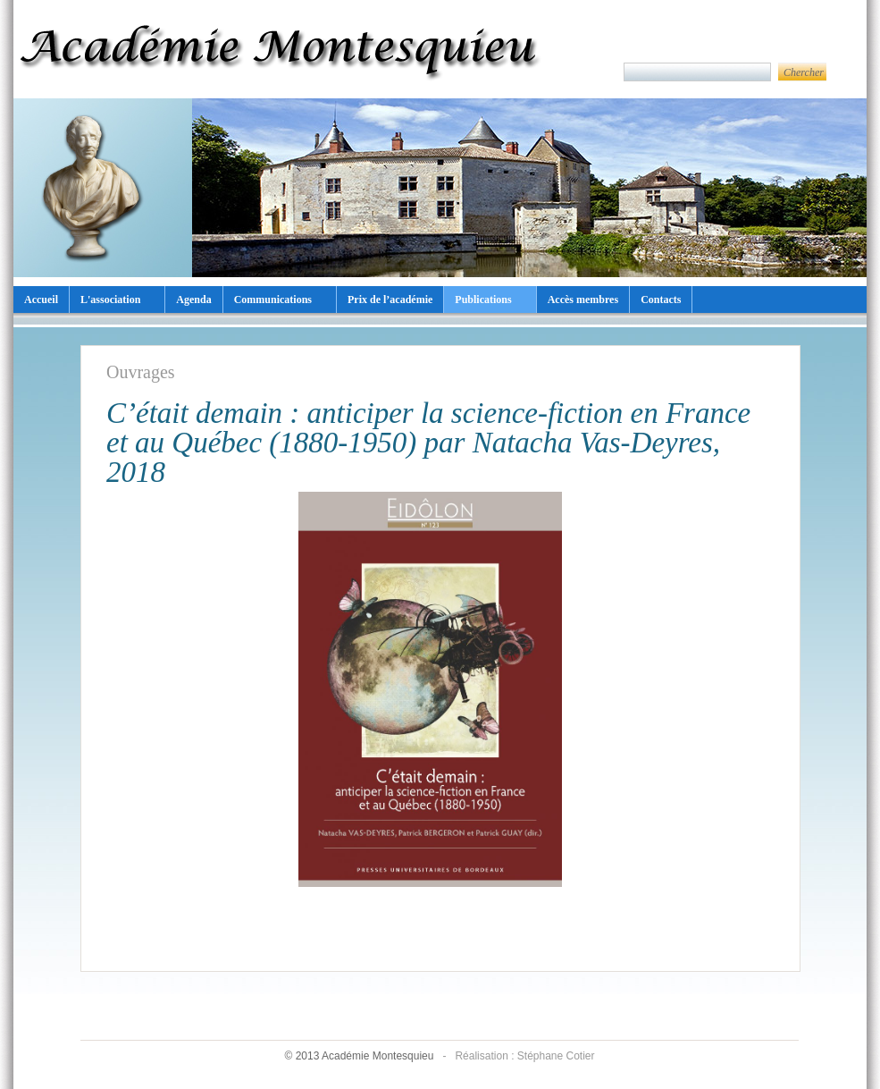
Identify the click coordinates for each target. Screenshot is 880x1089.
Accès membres (583, 299)
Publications (483, 299)
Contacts (661, 299)
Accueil (41, 299)
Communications (273, 299)
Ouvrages (140, 372)
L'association (110, 299)
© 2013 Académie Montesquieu (360, 1056)
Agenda (193, 299)
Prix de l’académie (390, 299)
